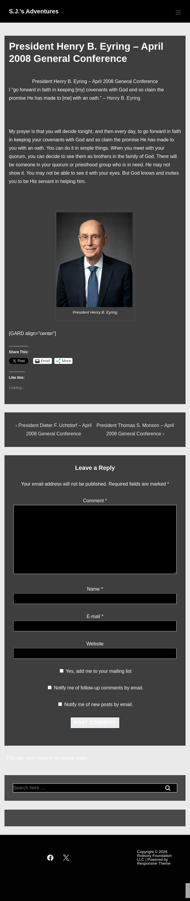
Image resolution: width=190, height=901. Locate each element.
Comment (95, 500)
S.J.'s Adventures (33, 11)
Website (95, 643)
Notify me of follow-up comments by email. (98, 687)
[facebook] (50, 857)
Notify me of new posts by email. (98, 704)
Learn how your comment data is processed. (137, 758)
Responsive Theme (154, 863)
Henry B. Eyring (123, 98)
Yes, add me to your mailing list (96, 671)
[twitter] (66, 857)
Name (93, 589)
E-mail (93, 616)
